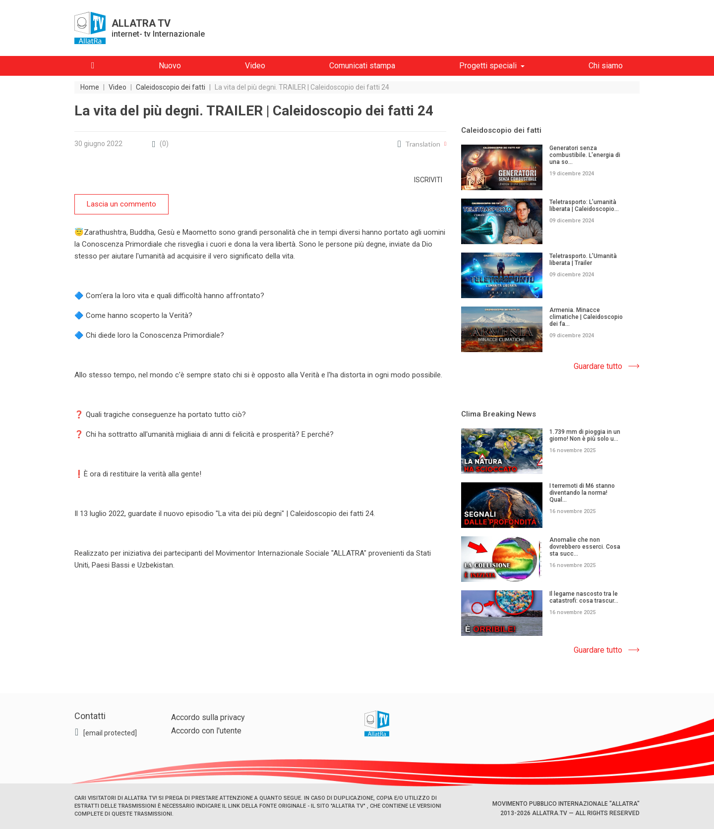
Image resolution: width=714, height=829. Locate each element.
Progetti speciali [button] (488, 65)
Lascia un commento (121, 204)
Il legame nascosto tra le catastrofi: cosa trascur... (583, 597)
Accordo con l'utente (206, 730)
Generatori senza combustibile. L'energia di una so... (584, 155)
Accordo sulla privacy (208, 717)
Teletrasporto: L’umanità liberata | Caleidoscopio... (584, 205)
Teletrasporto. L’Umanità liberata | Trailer (583, 259)
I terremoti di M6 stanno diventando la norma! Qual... (582, 492)
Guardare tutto (598, 366)
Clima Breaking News (498, 414)
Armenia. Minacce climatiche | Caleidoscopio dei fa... (586, 317)
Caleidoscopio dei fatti (501, 130)
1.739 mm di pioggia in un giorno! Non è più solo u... (584, 435)
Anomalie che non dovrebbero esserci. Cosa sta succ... (584, 546)
